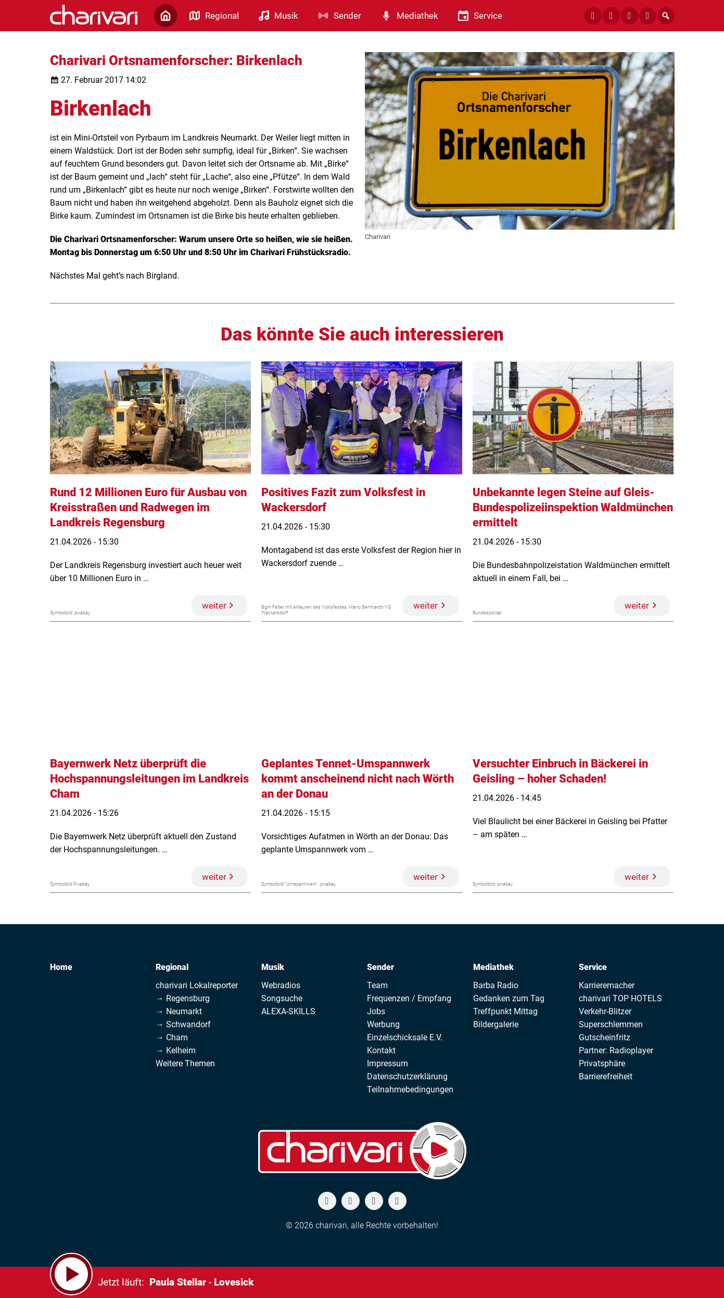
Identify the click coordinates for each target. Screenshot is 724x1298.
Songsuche (281, 998)
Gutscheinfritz (604, 1037)
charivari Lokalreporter (197, 985)
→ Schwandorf (183, 1024)
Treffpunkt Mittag (505, 1011)
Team (377, 985)
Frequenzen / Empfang (409, 998)
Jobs (376, 1011)
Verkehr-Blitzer (605, 1011)
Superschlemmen (611, 1024)
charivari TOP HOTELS (620, 998)
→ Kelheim (176, 1050)
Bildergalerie (495, 1024)
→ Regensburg (183, 998)
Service (593, 967)
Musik (272, 967)
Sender (380, 967)
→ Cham (172, 1037)
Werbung (383, 1024)
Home (61, 967)
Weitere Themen (185, 1063)
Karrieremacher (606, 985)
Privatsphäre (602, 1063)
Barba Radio (495, 985)
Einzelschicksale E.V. (404, 1037)
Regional (172, 967)
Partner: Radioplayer (616, 1050)
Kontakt (381, 1050)
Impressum (387, 1063)
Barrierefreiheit (605, 1076)
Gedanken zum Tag (508, 998)
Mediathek (493, 967)
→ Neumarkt (179, 1011)
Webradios (280, 985)
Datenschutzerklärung (407, 1076)
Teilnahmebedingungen (410, 1089)
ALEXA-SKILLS (288, 1011)
